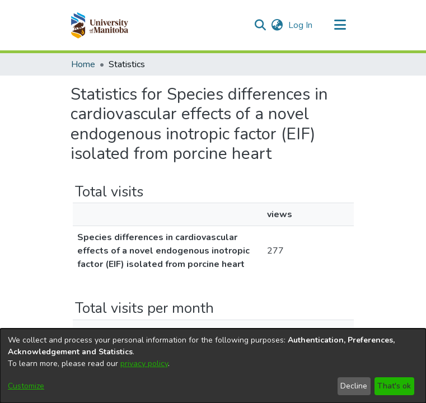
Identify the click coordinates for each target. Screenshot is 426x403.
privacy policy (144, 363)
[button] (99, 25)
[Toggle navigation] (340, 25)
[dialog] (213, 366)
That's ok (394, 386)
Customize (26, 386)
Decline (353, 386)
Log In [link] (300, 25)
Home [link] (83, 64)
